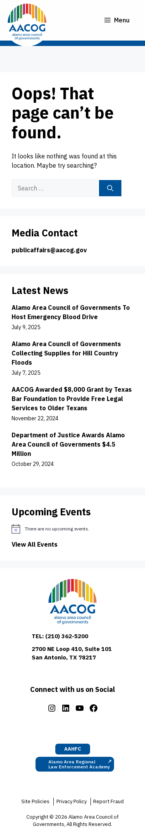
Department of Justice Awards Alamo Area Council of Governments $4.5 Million (68, 444)
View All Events (35, 544)
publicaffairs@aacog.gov (49, 250)
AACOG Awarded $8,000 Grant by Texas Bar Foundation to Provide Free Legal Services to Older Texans (72, 399)
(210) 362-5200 (66, 636)
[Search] (110, 188)
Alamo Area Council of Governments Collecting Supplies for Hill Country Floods (66, 353)
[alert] (72, 529)
